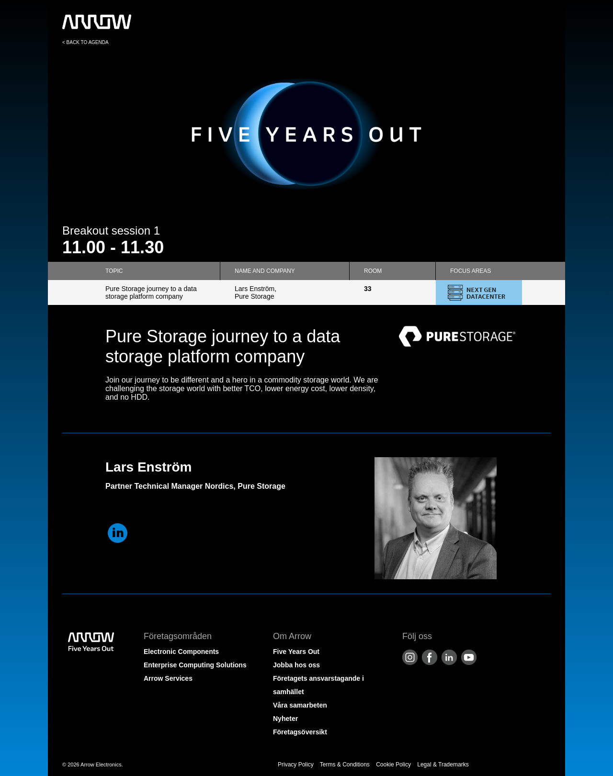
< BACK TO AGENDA (85, 42)
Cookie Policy (393, 764)
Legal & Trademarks (442, 764)
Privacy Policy (296, 764)
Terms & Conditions (345, 764)
